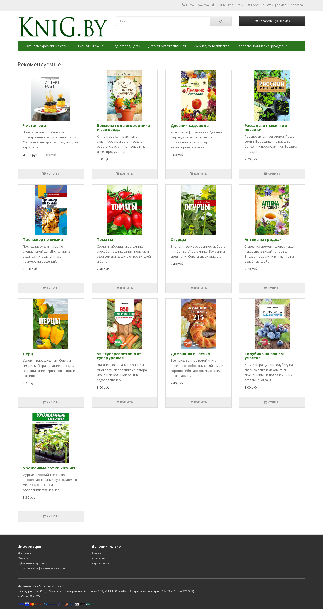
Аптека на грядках (263, 239)
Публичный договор (33, 563)
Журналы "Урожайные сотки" (47, 46)
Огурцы (178, 239)
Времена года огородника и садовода (123, 127)
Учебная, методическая (211, 46)
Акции (96, 553)
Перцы (29, 353)
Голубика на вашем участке (264, 355)
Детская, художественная (167, 46)
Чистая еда (34, 125)
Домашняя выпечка (190, 353)
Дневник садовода (190, 125)
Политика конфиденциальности (42, 568)
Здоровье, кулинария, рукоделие (262, 46)
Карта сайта (100, 563)
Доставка (24, 553)
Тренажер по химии (43, 239)
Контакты (98, 558)
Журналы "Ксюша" (91, 46)
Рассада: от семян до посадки (266, 127)
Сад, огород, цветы (126, 46)
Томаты (105, 239)
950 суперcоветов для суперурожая (119, 355)
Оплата (23, 558)
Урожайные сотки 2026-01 (49, 467)
